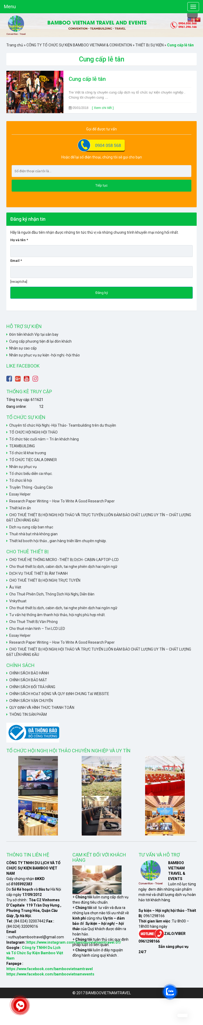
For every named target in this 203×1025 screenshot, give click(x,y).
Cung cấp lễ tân (87, 79)
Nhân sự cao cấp (23, 348)
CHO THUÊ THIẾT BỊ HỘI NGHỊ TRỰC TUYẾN (44, 580)
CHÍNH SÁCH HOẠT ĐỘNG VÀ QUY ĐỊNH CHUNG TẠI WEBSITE (59, 694)
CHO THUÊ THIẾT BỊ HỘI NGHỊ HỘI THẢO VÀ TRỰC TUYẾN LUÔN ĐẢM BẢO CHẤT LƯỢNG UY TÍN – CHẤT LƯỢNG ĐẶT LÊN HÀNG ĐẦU (98, 517)
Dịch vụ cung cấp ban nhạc (31, 527)
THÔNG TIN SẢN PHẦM (28, 714)
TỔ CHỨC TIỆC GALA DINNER (33, 460)
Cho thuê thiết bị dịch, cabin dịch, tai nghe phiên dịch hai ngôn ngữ (63, 566)
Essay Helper (20, 494)
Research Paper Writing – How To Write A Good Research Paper (62, 501)
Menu (10, 6)
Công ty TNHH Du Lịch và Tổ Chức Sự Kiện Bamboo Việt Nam (34, 953)
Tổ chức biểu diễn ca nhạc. (31, 473)
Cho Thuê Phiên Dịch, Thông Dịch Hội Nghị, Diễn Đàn (51, 594)
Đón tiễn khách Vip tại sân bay (33, 334)
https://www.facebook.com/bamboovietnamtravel (49, 969)
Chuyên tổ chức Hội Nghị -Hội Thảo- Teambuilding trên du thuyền (62, 425)
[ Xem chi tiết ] (103, 108)
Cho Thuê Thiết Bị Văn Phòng (33, 622)
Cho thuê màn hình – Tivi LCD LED (37, 628)
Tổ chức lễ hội (20, 480)
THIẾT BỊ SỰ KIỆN (149, 45)
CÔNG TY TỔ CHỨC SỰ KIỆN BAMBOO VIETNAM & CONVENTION (79, 45)
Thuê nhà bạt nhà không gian (33, 534)
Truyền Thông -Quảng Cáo (31, 487)
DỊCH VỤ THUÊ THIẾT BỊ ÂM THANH (38, 573)
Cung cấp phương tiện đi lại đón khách (40, 341)
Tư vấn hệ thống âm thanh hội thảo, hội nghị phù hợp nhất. (57, 615)
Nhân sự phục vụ (23, 467)
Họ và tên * (101, 245)
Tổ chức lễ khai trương (27, 453)
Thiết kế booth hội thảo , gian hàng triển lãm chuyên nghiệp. (58, 541)
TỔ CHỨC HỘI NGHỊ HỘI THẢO (33, 432)
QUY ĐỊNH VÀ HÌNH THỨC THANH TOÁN (41, 707)
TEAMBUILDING (22, 446)
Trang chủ (14, 45)
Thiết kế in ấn (20, 508)
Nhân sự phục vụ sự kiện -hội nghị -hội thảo (44, 355)
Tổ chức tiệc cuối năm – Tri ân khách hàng (44, 439)
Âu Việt (15, 587)
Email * (101, 266)
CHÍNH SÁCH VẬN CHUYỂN (31, 701)
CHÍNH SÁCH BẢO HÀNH (29, 673)
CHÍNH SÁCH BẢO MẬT (28, 680)
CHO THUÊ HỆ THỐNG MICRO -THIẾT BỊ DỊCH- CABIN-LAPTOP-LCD (64, 560)
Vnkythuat (17, 601)
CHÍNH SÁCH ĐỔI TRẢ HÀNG (32, 687)
